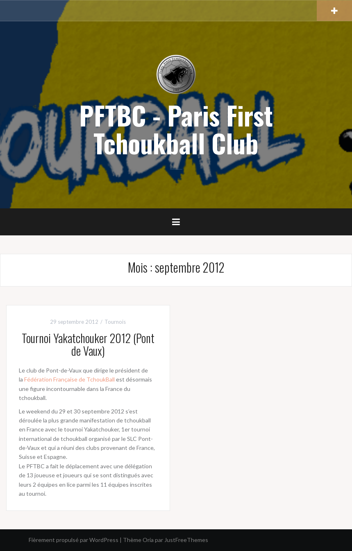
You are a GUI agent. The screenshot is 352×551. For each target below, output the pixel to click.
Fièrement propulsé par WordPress (73, 539)
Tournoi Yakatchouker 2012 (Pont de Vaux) (88, 344)
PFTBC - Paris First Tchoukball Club (176, 129)
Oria (148, 539)
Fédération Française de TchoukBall (69, 379)
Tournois (115, 321)
